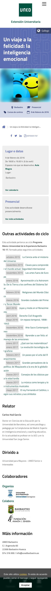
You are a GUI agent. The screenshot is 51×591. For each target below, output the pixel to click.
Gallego (45, 31)
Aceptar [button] (25, 585)
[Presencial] (33, 107)
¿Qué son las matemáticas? (34, 343)
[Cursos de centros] (12, 112)
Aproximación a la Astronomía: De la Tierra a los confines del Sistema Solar (26, 284)
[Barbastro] (16, 107)
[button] (11, 135)
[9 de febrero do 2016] (37, 112)
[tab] (25, 14)
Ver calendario (11, 190)
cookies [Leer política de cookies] (23, 574)
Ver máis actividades (14, 219)
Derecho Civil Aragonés (30, 316)
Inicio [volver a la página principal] (4, 126)
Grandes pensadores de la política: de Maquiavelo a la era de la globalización (26, 366)
